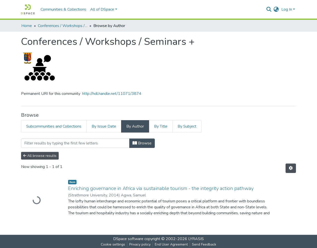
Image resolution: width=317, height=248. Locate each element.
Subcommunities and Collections (53, 126)
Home (26, 25)
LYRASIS (196, 239)
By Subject (187, 126)
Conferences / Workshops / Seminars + (62, 25)
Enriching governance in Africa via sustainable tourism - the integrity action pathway (161, 188)
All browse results (39, 155)
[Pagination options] (291, 168)
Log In (286, 9)
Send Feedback (204, 244)
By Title (160, 126)
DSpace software (128, 239)
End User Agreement (171, 244)
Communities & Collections (63, 9)
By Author (135, 126)
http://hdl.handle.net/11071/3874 (111, 93)
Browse (142, 143)
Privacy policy (140, 244)
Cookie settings (113, 244)
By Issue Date (104, 126)
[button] (276, 9)
